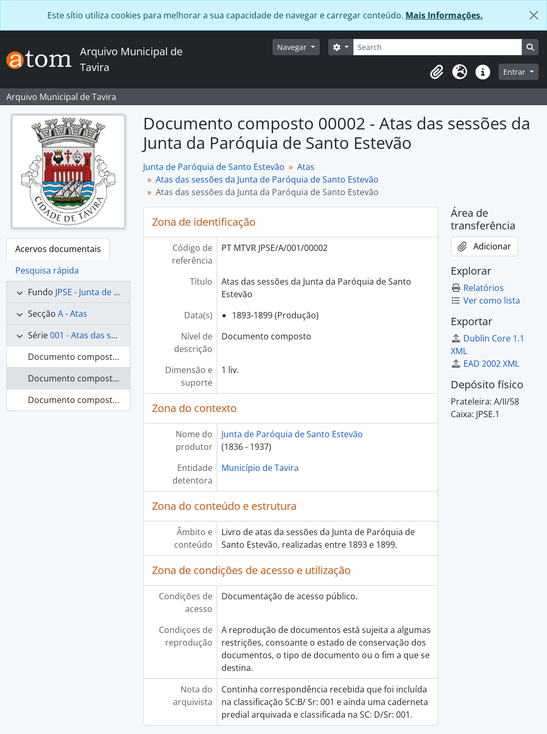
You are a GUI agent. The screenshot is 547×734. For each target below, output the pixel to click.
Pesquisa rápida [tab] (47, 270)
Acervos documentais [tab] (58, 249)
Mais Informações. (444, 15)
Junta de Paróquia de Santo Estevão (214, 167)
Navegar (293, 47)
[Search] (437, 47)
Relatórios (477, 288)
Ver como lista (485, 300)
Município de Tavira (260, 468)
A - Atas (72, 313)
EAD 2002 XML (485, 363)
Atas (306, 167)
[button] (436, 72)
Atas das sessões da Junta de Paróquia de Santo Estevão (267, 179)
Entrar (515, 72)
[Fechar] (533, 15)
